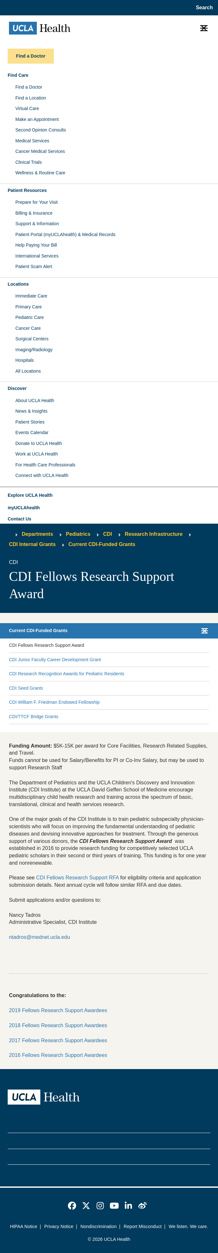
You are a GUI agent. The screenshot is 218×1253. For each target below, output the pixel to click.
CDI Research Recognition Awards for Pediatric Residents (66, 673)
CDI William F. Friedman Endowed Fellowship (54, 702)
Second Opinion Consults (40, 129)
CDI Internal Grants (32, 544)
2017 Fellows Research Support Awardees (58, 1040)
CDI (107, 534)
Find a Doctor (28, 87)
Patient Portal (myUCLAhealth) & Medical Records (65, 234)
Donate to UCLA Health (38, 443)
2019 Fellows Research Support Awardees (58, 1010)
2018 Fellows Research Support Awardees (58, 1025)
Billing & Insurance (33, 213)
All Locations (28, 371)
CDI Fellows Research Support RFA (77, 877)
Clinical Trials (28, 162)
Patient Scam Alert (33, 266)
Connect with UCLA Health (42, 475)
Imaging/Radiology (33, 349)
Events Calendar (32, 432)
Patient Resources (27, 190)
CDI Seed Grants (26, 688)
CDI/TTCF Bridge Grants (33, 716)
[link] (72, 1206)
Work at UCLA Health (36, 453)
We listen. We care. (188, 1226)
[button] (109, 495)
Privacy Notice (58, 1226)
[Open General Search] (203, 7)
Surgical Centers (32, 338)
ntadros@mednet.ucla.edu (39, 937)
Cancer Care (28, 328)
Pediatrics (78, 534)
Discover (17, 388)
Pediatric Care (29, 317)
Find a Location (30, 97)
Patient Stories (29, 421)
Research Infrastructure (154, 534)
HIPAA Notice (23, 1226)
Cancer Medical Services (40, 151)
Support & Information (37, 223)
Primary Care (28, 306)
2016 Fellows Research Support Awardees (58, 1055)
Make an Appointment (37, 119)
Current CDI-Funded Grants (102, 544)
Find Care (18, 75)
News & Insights (31, 411)
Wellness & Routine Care (40, 172)
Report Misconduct (143, 1226)
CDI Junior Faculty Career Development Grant (55, 659)
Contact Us (19, 518)
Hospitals (24, 360)
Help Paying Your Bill (36, 245)
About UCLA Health (34, 400)
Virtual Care (27, 108)
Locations (18, 284)
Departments (37, 534)
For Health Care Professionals (45, 464)
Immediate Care (31, 295)
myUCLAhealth (24, 507)
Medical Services (32, 140)
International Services (37, 255)
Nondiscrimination (98, 1226)
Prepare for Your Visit (36, 202)
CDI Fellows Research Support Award (46, 645)
